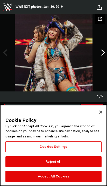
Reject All (53, 162)
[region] (53, 145)
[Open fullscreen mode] (100, 19)
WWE (8, 7)
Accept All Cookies (53, 176)
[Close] (100, 112)
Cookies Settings (53, 147)
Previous (4, 52)
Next (102, 52)
